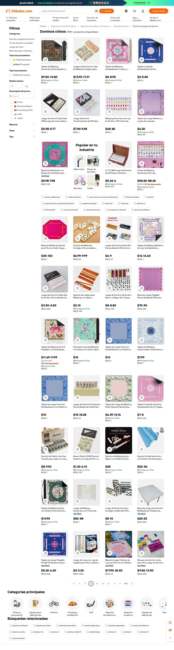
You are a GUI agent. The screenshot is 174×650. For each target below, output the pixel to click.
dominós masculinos (66, 625)
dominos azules (17, 632)
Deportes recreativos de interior (94, 26)
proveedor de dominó (116, 210)
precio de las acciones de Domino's (102, 197)
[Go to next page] (131, 583)
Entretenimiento (121, 26)
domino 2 (54, 632)
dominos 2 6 (36, 632)
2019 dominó (48, 210)
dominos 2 (139, 203)
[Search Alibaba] (66, 11)
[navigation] (22, 305)
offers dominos (73, 197)
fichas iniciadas (131, 197)
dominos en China (42, 625)
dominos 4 (142, 632)
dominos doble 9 (73, 632)
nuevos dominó (17, 638)
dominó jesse (93, 632)
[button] (96, 11)
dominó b (111, 632)
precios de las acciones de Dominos (58, 203)
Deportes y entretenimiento (63, 26)
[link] (170, 622)
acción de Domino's (139, 625)
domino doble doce (51, 197)
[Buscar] (106, 11)
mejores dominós (87, 203)
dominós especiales (114, 625)
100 (125, 584)
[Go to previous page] (73, 583)
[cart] (135, 11)
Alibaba (43, 26)
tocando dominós (69, 210)
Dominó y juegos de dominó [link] (145, 26)
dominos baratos (91, 210)
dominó (149, 197)
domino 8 (107, 203)
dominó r (127, 632)
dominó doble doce (90, 625)
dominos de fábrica (140, 210)
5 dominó (123, 203)
